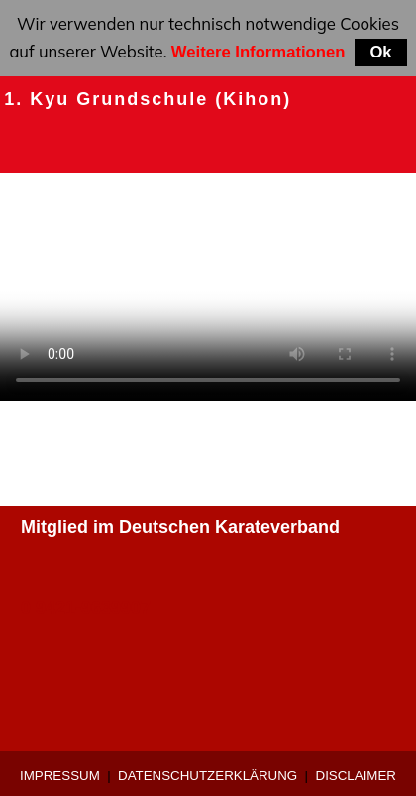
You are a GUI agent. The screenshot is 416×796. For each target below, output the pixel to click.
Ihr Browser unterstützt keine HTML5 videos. (208, 297)
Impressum (60, 775)
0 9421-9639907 (86, 608)
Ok (380, 52)
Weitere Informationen (258, 52)
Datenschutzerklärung (207, 775)
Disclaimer (356, 775)
